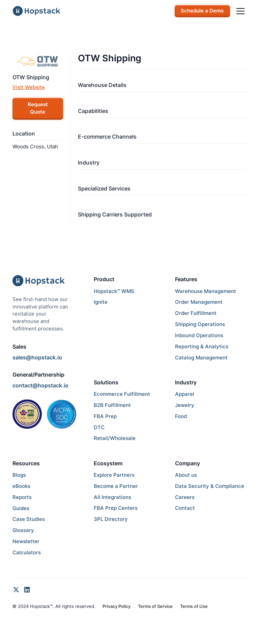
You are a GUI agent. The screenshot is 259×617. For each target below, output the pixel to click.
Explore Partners (114, 475)
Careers (185, 497)
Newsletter (25, 541)
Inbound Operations (199, 335)
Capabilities (93, 111)
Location (23, 133)
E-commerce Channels (107, 136)
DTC (99, 427)
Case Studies (28, 519)
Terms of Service (155, 606)
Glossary (23, 530)
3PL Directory (111, 519)
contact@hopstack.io (40, 385)
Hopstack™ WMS (114, 291)
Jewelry (184, 405)
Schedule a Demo (202, 11)
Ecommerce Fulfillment (122, 394)
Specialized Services (104, 188)
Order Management (199, 302)
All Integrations (112, 497)
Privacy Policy (117, 606)
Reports (22, 497)
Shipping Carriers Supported (115, 214)
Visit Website (28, 87)
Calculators (26, 553)
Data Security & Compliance (209, 486)
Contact (185, 508)
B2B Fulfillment (112, 405)
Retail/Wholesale (115, 438)
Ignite (101, 302)
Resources (26, 463)
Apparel (184, 394)
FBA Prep (105, 416)
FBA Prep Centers (116, 508)
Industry (88, 162)
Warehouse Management (205, 291)
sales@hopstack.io (37, 357)
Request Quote (38, 108)
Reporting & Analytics (201, 347)
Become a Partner (116, 486)
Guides (20, 508)
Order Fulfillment (196, 313)
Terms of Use (194, 606)
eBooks (21, 486)
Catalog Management (201, 358)
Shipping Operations (200, 324)
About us (186, 475)
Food (181, 416)
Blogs (19, 475)
